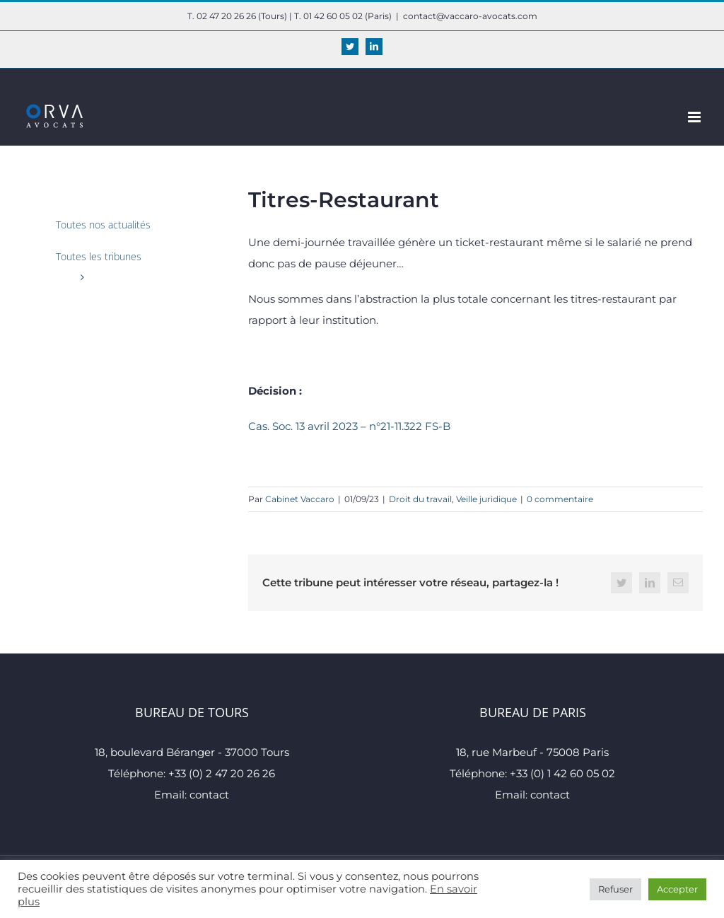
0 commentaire (560, 499)
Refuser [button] (615, 889)
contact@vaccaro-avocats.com (470, 16)
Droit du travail (420, 499)
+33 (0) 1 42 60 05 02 (562, 773)
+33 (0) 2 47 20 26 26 (221, 773)
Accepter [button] (677, 889)
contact (209, 794)
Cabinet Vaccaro (299, 499)
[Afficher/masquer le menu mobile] (695, 117)
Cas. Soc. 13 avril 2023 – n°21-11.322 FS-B (349, 426)
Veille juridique (486, 499)
